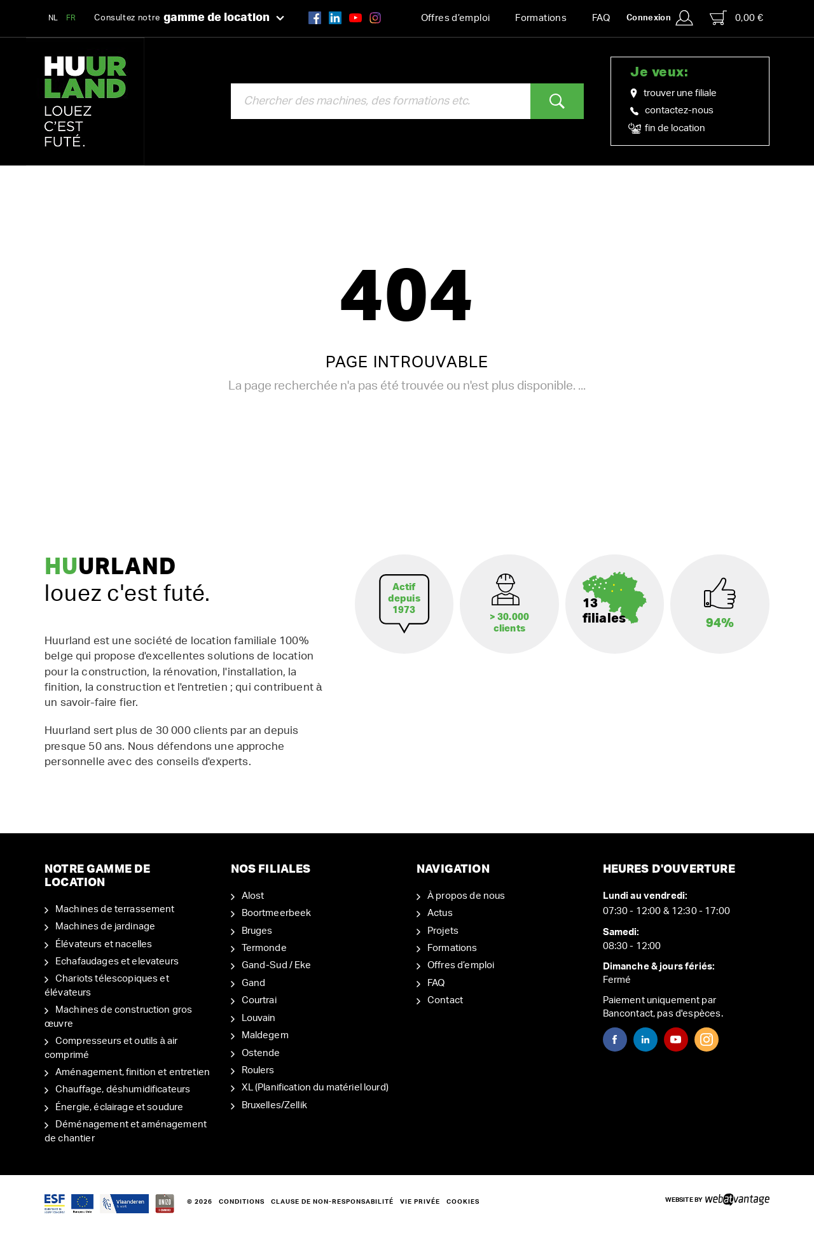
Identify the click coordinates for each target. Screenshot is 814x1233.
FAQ (601, 18)
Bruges (257, 931)
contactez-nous (672, 110)
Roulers (258, 1070)
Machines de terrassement (115, 909)
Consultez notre (189, 18)
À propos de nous (466, 896)
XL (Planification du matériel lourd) (315, 1087)
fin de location (667, 128)
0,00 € (736, 17)
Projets (443, 931)
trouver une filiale (673, 93)
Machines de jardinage (105, 926)
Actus (440, 913)
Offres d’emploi (455, 18)
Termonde (264, 948)
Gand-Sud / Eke (277, 965)
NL (53, 18)
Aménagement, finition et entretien (132, 1072)
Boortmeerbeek (277, 913)
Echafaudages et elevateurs (117, 961)
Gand (254, 983)
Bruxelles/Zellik (274, 1105)
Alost (253, 896)
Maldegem (265, 1035)
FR (71, 18)
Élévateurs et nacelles (103, 944)
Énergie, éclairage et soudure (119, 1107)
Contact (445, 1000)
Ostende (261, 1053)
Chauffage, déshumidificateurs (122, 1089)
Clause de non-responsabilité (332, 1202)
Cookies (462, 1202)
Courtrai (259, 1000)
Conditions (242, 1202)
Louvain (259, 1018)
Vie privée (420, 1202)
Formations (541, 18)
